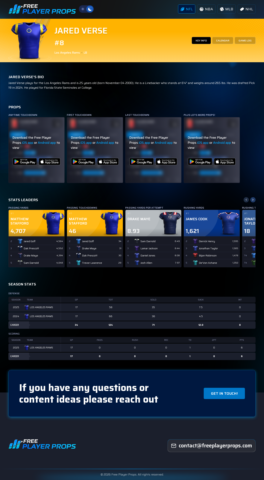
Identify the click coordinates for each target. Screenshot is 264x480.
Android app (47, 142)
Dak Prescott (31, 248)
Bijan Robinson (208, 255)
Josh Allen (146, 262)
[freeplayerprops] (212, 445)
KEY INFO (201, 40)
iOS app (27, 142)
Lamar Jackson (149, 248)
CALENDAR (222, 40)
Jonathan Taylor (208, 248)
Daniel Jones (147, 255)
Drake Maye (31, 255)
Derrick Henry (207, 241)
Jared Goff (29, 241)
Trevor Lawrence (92, 262)
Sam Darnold (31, 262)
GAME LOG (245, 40)
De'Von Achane (208, 262)
